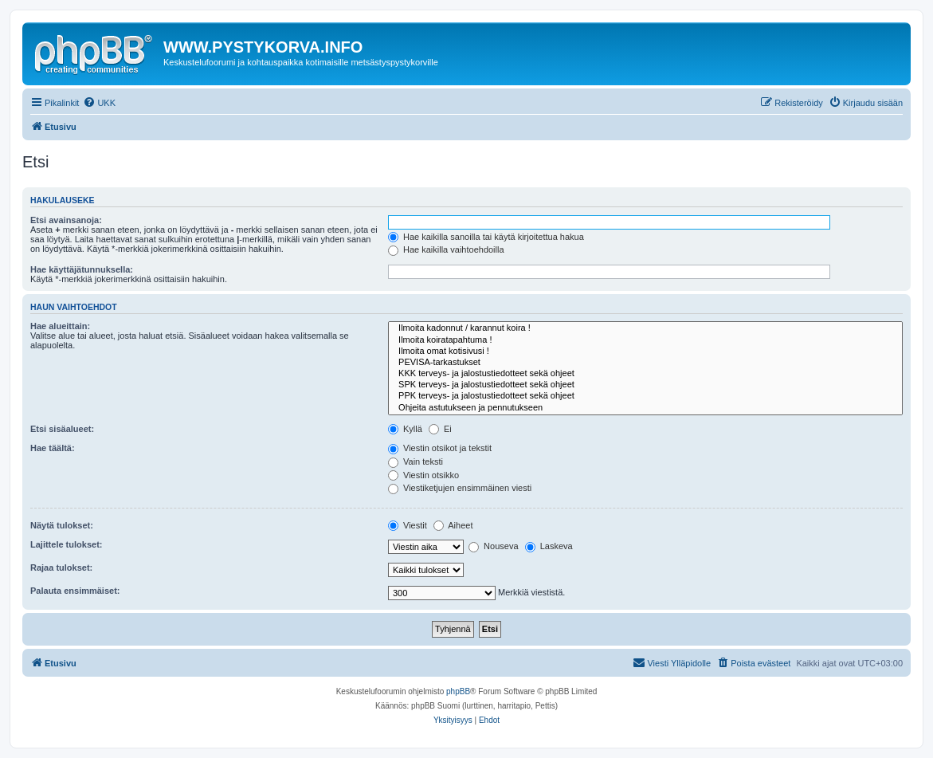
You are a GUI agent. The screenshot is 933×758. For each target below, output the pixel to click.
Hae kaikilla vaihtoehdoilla (446, 249)
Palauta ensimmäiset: (75, 590)
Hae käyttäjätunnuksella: (81, 269)
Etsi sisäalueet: (62, 429)
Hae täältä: (52, 448)
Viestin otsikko (423, 475)
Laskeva (549, 546)
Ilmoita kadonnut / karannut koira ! (645, 328)
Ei (440, 429)
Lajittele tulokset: (66, 544)
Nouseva (493, 546)
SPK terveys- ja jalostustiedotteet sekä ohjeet (645, 385)
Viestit (407, 525)
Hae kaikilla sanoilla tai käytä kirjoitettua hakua (486, 237)
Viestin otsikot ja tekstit (440, 448)
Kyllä (405, 429)
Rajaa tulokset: (61, 567)
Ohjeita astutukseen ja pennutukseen (645, 408)
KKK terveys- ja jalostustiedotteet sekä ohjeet (645, 373)
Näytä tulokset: (61, 525)
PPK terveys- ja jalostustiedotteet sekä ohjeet (645, 396)
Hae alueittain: (60, 326)
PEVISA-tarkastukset (645, 362)
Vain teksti (415, 461)
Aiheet (453, 525)
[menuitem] (99, 102)
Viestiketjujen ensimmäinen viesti (459, 488)
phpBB (458, 691)
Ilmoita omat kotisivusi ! (645, 351)
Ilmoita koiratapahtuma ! (645, 340)
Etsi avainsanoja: (66, 220)
